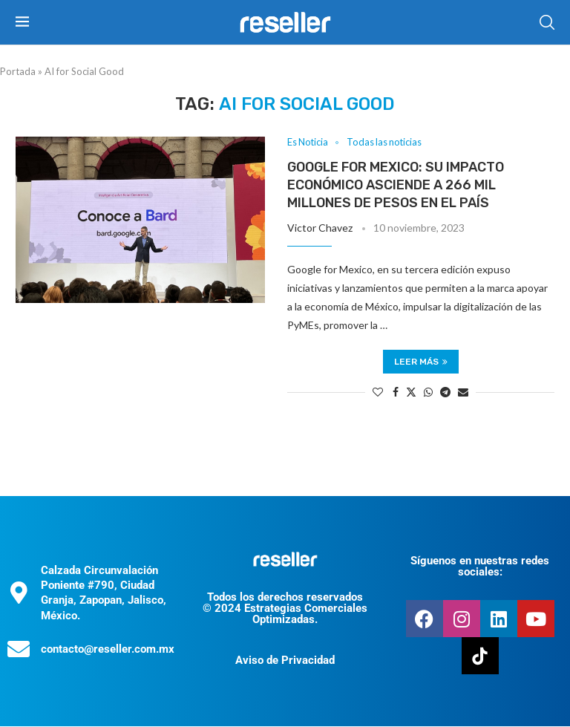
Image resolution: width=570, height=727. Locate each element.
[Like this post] (378, 392)
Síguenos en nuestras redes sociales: (479, 567)
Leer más (421, 362)
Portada (18, 71)
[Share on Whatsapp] (428, 392)
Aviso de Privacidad (285, 661)
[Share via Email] (463, 392)
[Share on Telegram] (445, 392)
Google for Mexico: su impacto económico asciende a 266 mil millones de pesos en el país (395, 185)
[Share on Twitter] (411, 392)
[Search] (547, 22)
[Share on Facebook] (396, 392)
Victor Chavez (320, 227)
